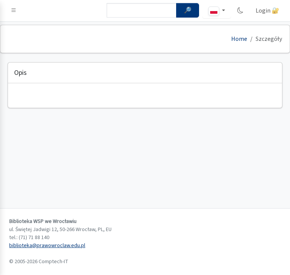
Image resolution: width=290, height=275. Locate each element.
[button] (14, 10)
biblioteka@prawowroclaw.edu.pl (47, 245)
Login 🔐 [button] (267, 10)
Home (239, 39)
